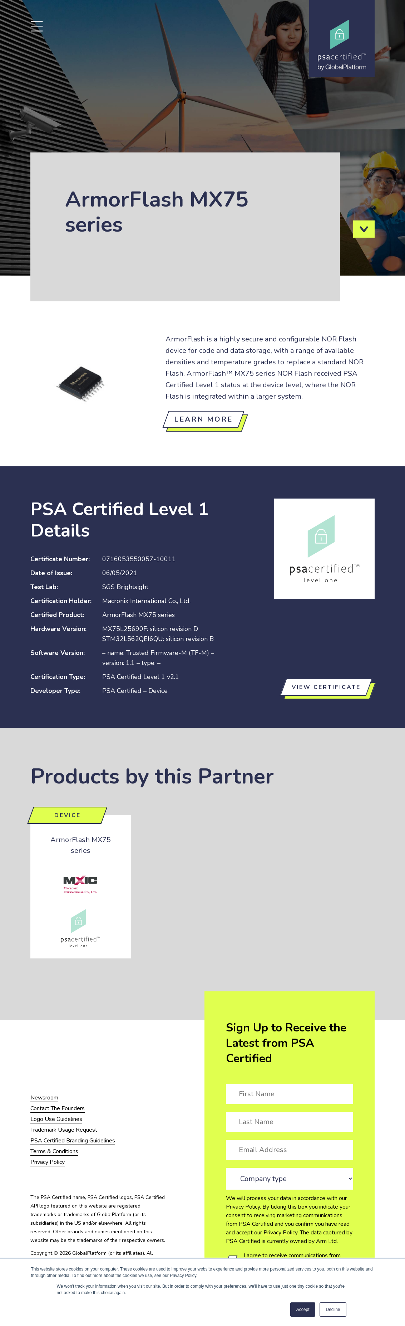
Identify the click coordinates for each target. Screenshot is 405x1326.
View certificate (326, 687)
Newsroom (44, 1098)
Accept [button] (303, 1309)
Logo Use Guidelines (56, 1119)
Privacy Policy (243, 1207)
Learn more (203, 419)
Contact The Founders (57, 1108)
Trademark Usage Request (63, 1130)
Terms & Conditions (54, 1151)
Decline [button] (333, 1309)
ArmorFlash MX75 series (80, 845)
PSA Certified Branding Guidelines (72, 1141)
